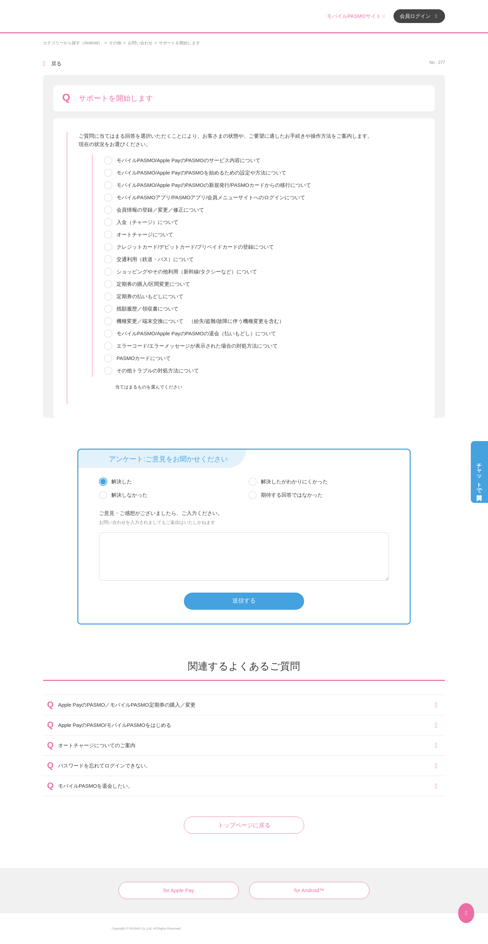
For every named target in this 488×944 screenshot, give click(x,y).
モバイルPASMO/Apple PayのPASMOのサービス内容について (188, 160)
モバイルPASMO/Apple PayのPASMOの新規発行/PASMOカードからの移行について (214, 185)
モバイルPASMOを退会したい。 (95, 786)
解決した (121, 481)
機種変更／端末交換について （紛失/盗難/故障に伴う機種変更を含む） (200, 321)
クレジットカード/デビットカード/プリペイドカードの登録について (195, 247)
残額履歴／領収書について (147, 309)
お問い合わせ (140, 43)
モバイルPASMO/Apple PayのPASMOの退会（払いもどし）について (196, 333)
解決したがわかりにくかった (294, 481)
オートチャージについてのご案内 (96, 745)
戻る (56, 63)
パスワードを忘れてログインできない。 (104, 765)
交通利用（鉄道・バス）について (155, 259)
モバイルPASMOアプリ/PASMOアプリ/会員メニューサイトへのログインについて (211, 197)
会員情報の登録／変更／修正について (160, 210)
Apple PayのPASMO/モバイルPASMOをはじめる (114, 725)
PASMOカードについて (144, 358)
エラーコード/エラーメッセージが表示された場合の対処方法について (197, 346)
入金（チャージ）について (147, 222)
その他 (115, 43)
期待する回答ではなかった (292, 495)
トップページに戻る (244, 825)
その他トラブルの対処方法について (158, 370)
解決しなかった (129, 495)
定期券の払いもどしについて (150, 296)
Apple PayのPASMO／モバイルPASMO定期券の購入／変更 (127, 705)
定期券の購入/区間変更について (153, 284)
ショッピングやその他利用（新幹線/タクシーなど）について (187, 271)
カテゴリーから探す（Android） (72, 43)
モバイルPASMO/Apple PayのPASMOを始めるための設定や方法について (201, 173)
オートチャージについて (145, 234)
